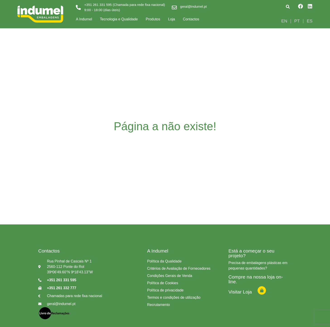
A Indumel (84, 19)
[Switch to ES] (309, 21)
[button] (287, 6)
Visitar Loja (240, 291)
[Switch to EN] (284, 21)
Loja (171, 19)
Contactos (191, 19)
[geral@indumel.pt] (174, 7)
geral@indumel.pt (193, 6)
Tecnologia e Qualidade (119, 19)
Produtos (153, 19)
